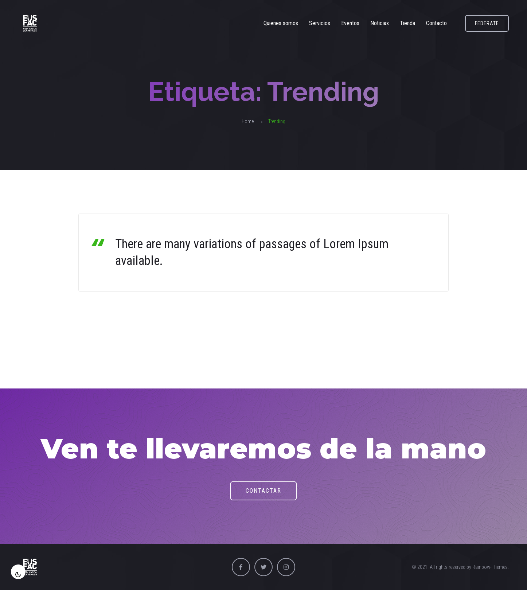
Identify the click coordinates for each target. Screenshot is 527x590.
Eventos (350, 23)
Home (248, 121)
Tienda (407, 23)
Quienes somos (281, 23)
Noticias (379, 23)
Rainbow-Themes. (490, 567)
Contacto (436, 23)
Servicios (319, 23)
